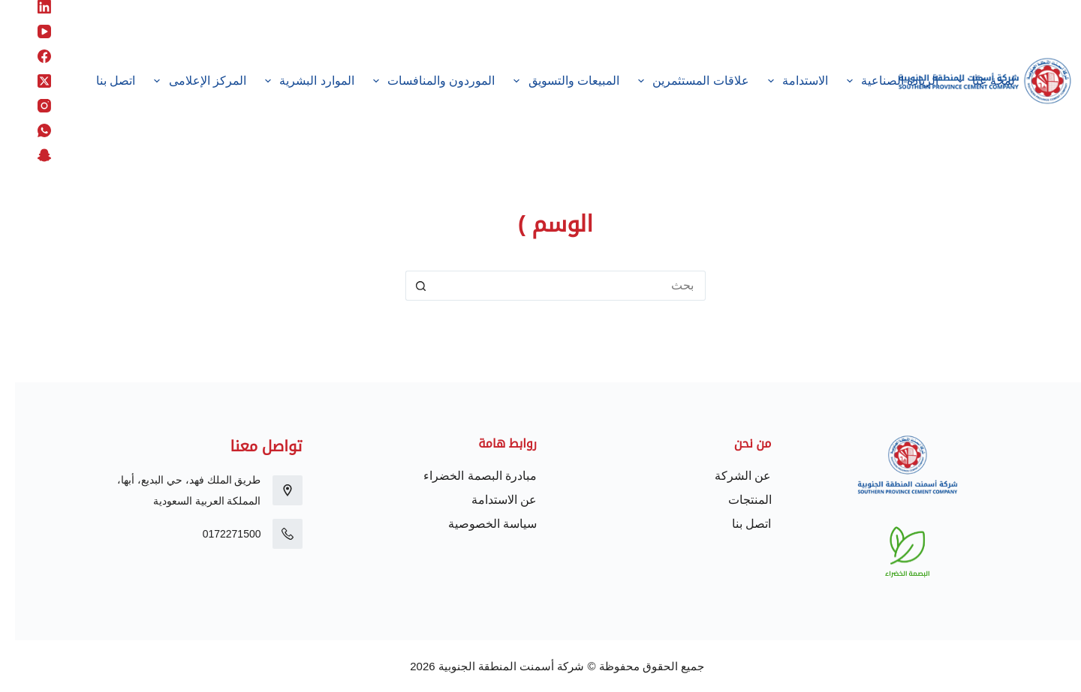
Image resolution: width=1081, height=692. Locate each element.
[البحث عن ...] (555, 286)
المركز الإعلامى (182, 81)
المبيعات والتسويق (548, 81)
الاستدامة (780, 81)
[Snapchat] (29, 155)
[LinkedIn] (29, 6)
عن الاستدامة (489, 499)
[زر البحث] (405, 286)
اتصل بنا (100, 80)
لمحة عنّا (968, 81)
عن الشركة (728, 475)
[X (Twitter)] (29, 81)
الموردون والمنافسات (416, 81)
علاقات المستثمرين (675, 81)
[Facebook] (29, 56)
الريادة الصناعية (874, 81)
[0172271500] (272, 534)
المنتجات (735, 499)
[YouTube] (29, 31)
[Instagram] (29, 105)
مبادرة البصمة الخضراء (465, 475)
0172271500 (217, 534)
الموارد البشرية (292, 81)
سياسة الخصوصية (477, 523)
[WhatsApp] (29, 130)
